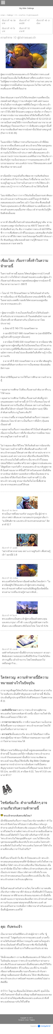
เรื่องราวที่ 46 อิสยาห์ (9, 510)
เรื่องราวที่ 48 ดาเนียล (10, 578)
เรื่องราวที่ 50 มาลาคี (9, 649)
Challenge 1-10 (12, 15)
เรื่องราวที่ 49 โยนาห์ (9, 615)
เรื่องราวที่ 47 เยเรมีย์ (9, 548)
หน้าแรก (3, 15)
